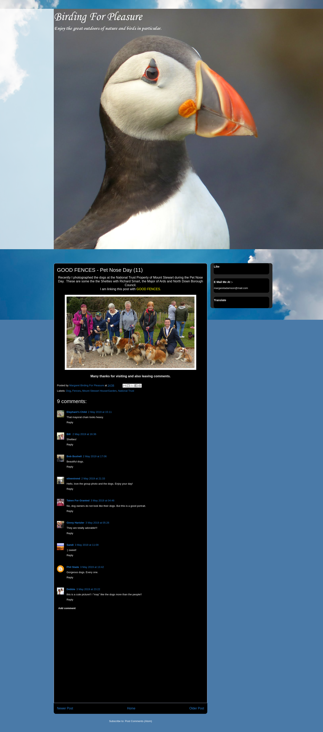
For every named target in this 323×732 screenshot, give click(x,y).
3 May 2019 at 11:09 (87, 544)
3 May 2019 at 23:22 (88, 589)
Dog (68, 390)
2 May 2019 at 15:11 (100, 411)
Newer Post (65, 708)
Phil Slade (73, 567)
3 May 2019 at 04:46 (103, 500)
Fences (76, 390)
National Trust (126, 390)
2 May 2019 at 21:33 (93, 478)
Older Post (196, 708)
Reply (70, 422)
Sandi (70, 544)
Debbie (71, 589)
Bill (69, 434)
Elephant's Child (77, 411)
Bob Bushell (74, 456)
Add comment (67, 608)
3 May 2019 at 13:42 (92, 567)
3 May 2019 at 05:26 (97, 522)
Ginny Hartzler (75, 522)
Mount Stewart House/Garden (99, 390)
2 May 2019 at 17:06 (95, 456)
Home (131, 708)
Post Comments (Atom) (138, 721)
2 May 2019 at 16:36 (84, 434)
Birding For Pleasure (98, 17)
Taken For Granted (78, 500)
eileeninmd (73, 478)
